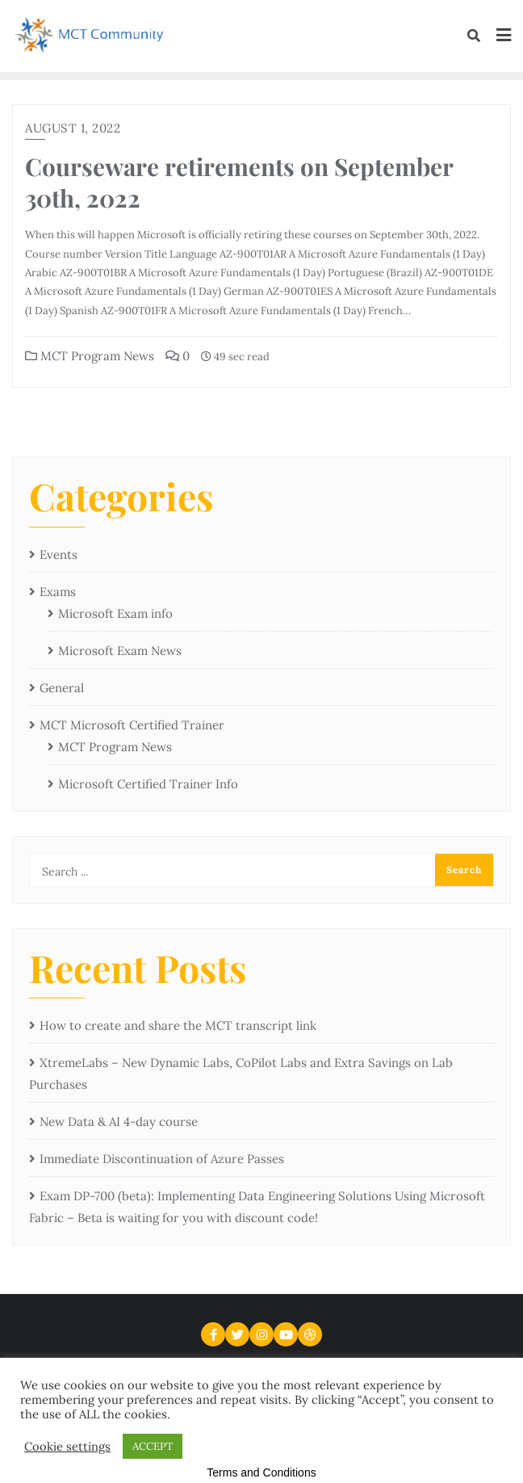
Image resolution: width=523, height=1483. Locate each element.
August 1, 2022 (72, 128)
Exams (58, 591)
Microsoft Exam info (115, 613)
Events (58, 554)
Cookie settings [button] (67, 1446)
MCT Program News (89, 355)
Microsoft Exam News (120, 650)
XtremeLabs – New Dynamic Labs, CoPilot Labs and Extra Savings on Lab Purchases (241, 1073)
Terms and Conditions (261, 1472)
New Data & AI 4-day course (119, 1121)
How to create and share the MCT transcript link (178, 1025)
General (62, 687)
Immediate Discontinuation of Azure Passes (162, 1158)
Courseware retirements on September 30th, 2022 (239, 181)
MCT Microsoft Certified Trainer (132, 725)
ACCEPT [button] (152, 1446)
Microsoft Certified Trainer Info (148, 784)
